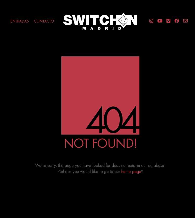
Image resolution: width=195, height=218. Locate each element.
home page (131, 171)
